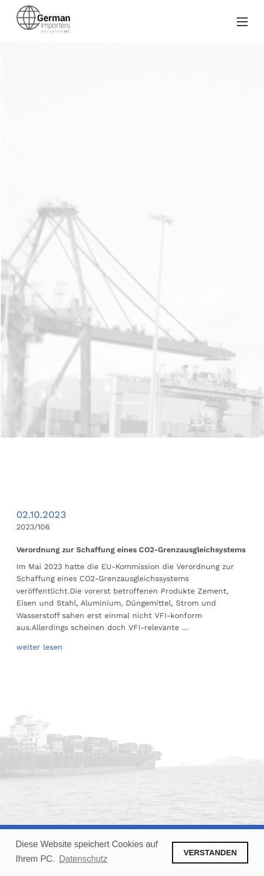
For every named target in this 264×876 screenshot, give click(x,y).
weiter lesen (39, 647)
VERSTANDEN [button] (210, 852)
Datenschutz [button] (83, 858)
